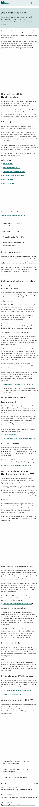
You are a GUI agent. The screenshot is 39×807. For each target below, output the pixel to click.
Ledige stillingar (5, 781)
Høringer (14, 768)
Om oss (3, 763)
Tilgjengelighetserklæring (8, 797)
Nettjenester (15, 777)
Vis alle (36, 675)
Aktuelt (14, 763)
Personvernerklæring (7, 793)
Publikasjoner (16, 772)
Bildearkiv (27, 768)
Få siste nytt (4, 777)
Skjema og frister (17, 781)
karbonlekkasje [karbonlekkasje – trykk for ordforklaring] (10, 308)
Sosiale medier (5, 801)
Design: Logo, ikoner (30, 763)
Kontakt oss (4, 768)
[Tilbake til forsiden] (6, 3)
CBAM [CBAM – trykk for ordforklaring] (4, 338)
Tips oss (3, 772)
